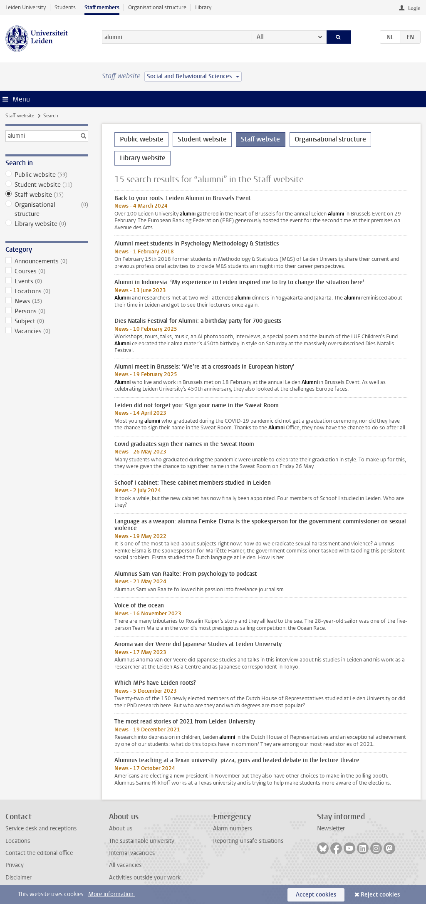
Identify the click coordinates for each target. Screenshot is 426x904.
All (260, 37)
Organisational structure (157, 7)
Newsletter (331, 828)
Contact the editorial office (39, 853)
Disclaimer (18, 878)
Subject (46, 321)
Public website (46, 174)
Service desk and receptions (41, 828)
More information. (111, 894)
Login (414, 8)
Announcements (46, 261)
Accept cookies (316, 895)
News (46, 301)
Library (203, 7)
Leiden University (25, 7)
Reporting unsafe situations (248, 841)
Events (46, 281)
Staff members (101, 7)
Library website (46, 223)
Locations (46, 291)
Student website (46, 184)
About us (120, 828)
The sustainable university (141, 841)
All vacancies (125, 865)
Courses (46, 271)
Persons (46, 311)
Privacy (14, 865)
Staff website (19, 115)
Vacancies (46, 331)
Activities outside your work (145, 878)
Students (65, 7)
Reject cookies (380, 895)
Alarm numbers (232, 828)
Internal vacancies (132, 853)
